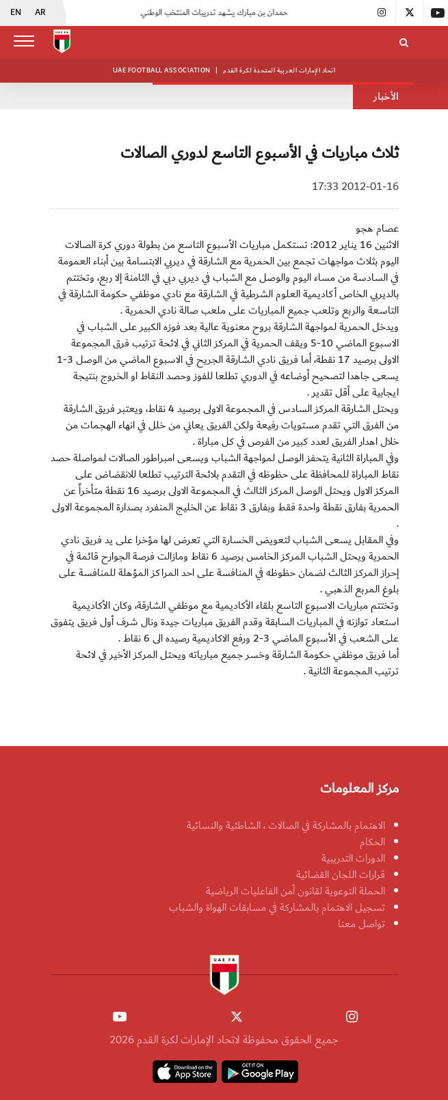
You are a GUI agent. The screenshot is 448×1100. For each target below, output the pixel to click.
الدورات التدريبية (353, 858)
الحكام (372, 842)
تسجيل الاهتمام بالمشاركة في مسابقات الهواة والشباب (277, 907)
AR (40, 13)
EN (15, 13)
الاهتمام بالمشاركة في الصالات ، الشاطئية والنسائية (286, 825)
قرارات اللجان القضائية (340, 874)
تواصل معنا (361, 924)
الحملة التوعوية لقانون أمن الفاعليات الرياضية (295, 891)
